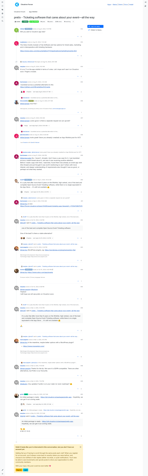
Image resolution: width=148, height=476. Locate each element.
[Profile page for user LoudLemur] (16, 43)
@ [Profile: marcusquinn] (25, 289)
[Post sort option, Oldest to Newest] (95, 30)
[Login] (145, 2)
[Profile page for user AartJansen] (16, 83)
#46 (82, 308)
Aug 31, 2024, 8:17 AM (46, 101)
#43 (82, 247)
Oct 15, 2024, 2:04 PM (37, 220)
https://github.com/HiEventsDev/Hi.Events (35, 87)
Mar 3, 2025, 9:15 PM (40, 339)
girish (22, 394)
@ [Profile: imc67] (23, 223)
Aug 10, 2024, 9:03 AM (38, 66)
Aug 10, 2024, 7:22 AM (39, 42)
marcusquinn (24, 247)
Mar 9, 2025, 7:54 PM (37, 381)
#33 (82, 42)
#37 (82, 118)
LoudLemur (23, 42)
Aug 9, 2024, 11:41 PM (44, 29)
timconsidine (24, 101)
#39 (82, 155)
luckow (22, 269)
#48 (82, 365)
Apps (109, 4)
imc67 (22, 179)
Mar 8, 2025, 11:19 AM (37, 365)
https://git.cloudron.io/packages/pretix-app (56, 397)
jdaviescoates (24, 134)
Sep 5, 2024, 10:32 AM (44, 179)
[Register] (145, 6)
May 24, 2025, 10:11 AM (38, 413)
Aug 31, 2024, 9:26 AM (41, 134)
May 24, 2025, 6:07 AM (41, 394)
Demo (120, 4)
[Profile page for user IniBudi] (16, 30)
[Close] (80, 447)
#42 (82, 220)
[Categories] (2, 2)
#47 (82, 339)
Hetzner (37, 142)
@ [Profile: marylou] (23, 204)
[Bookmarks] (2, 17)
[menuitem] (145, 2)
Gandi (32, 142)
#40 (82, 179)
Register (19, 470)
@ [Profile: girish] (22, 416)
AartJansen (23, 82)
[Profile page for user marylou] (16, 68)
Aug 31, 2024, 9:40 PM (40, 155)
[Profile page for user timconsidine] (16, 102)
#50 (82, 394)
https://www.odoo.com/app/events (40, 272)
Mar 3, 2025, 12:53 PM (38, 308)
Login (25, 470)
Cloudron (25, 142)
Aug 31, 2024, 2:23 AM (40, 82)
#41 (82, 201)
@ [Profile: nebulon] (23, 384)
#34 (82, 66)
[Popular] (2, 13)
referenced (30, 62)
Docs (126, 4)
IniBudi (22, 29)
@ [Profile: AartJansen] (25, 104)
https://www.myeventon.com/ (33, 346)
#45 (82, 286)
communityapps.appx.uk (59, 108)
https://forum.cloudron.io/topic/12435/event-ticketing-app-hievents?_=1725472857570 (51, 206)
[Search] (2, 21)
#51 (82, 413)
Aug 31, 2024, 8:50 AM (38, 118)
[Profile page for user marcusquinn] (16, 248)
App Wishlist (34, 21)
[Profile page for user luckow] (16, 271)
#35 (82, 82)
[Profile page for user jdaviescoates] (16, 136)
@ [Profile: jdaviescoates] (25, 158)
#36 (82, 101)
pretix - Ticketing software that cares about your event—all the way (55, 223)
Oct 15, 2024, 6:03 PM (45, 269)
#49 (82, 381)
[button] (2, 469)
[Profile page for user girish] (16, 395)
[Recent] (2, 6)
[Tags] (2, 9)
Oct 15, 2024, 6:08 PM (37, 286)
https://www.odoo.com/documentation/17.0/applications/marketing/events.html (48, 51)
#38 (82, 134)
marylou (24, 62)
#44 (82, 269)
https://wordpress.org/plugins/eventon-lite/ (60, 250)
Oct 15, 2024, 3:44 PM (40, 247)
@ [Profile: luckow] (34, 289)
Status (115, 4)
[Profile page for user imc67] (16, 181)
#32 (82, 29)
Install (131, 4)
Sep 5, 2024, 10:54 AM (40, 201)
